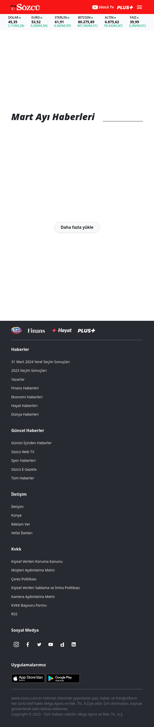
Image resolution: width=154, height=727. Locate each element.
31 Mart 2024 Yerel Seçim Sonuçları (40, 361)
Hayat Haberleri (24, 405)
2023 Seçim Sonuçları (29, 370)
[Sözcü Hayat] (61, 330)
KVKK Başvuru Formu (29, 605)
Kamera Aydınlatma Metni (33, 596)
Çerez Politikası (23, 579)
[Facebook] (28, 644)
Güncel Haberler (27, 430)
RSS (14, 613)
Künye (16, 515)
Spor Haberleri (23, 460)
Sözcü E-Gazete (23, 469)
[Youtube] (51, 644)
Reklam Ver (20, 524)
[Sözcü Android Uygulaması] (63, 678)
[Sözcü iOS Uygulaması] (28, 678)
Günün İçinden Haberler (31, 442)
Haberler (20, 349)
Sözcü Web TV (22, 451)
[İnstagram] (16, 644)
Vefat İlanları (21, 532)
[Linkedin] (74, 644)
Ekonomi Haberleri (27, 396)
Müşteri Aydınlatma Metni (33, 570)
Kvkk (16, 549)
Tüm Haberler (22, 478)
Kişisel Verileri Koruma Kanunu (37, 561)
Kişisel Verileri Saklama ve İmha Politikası (45, 587)
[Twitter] (39, 644)
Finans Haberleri (25, 388)
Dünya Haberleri (25, 414)
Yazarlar (18, 379)
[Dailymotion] (62, 644)
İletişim (19, 494)
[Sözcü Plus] (86, 330)
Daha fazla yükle (77, 227)
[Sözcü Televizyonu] (16, 330)
